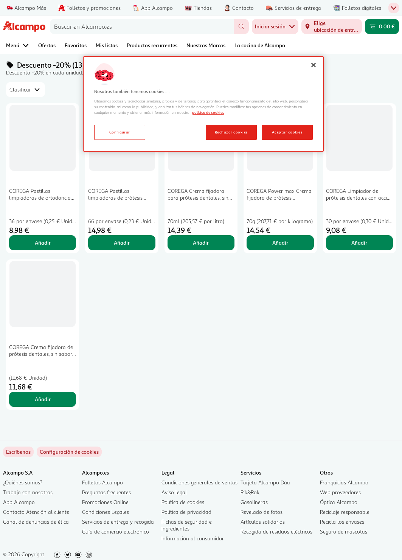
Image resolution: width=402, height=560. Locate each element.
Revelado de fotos (261, 512)
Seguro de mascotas (343, 531)
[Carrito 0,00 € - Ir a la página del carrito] (382, 26)
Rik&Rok (250, 492)
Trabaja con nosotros (28, 492)
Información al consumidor (192, 538)
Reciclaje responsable (344, 512)
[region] (203, 104)
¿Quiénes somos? (22, 482)
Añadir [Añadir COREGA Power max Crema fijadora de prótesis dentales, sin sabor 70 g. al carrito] (280, 242)
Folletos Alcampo (102, 482)
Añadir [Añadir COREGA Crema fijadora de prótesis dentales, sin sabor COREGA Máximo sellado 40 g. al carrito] (43, 399)
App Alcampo (19, 502)
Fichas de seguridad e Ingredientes (186, 525)
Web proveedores (340, 492)
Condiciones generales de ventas (199, 482)
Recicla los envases (342, 521)
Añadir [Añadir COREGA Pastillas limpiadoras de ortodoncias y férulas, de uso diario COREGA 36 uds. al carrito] (43, 242)
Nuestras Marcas (205, 45)
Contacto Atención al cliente (36, 512)
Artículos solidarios (263, 521)
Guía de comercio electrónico (115, 531)
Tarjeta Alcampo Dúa (265, 482)
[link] (69, 452)
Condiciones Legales (105, 512)
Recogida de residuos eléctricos (276, 531)
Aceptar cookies (287, 132)
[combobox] (141, 26)
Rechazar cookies (231, 132)
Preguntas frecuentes (106, 492)
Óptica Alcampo (338, 502)
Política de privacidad (186, 512)
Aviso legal (174, 492)
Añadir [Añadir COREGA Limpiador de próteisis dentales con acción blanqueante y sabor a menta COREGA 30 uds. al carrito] (359, 242)
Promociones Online (105, 502)
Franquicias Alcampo (344, 482)
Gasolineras (254, 502)
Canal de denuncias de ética (36, 521)
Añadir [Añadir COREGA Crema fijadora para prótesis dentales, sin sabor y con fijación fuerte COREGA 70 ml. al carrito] (201, 242)
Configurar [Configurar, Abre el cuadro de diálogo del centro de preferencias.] (119, 132)
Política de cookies (182, 502)
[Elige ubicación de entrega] (331, 26)
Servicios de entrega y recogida (118, 521)
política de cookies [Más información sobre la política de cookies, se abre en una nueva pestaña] (208, 112)
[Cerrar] (313, 65)
